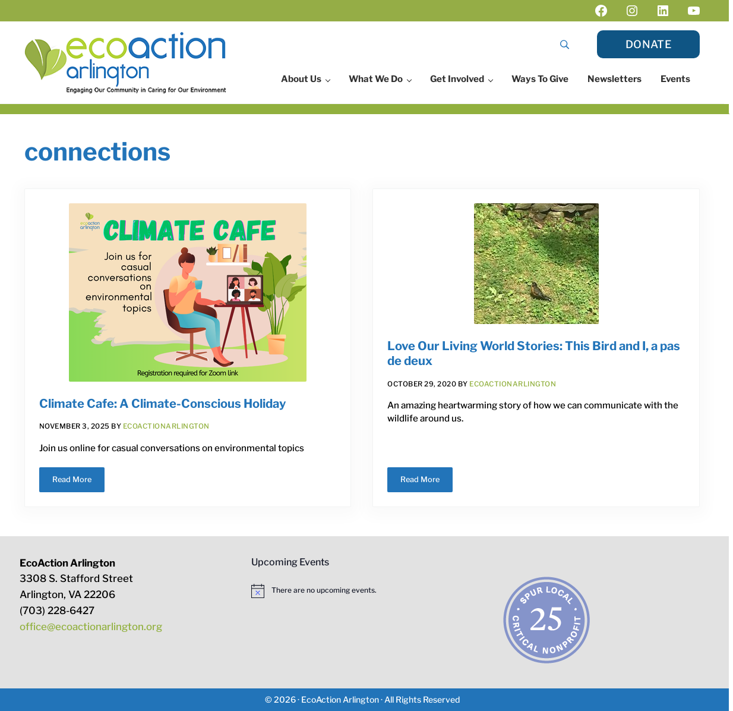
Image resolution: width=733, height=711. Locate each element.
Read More (78, 481)
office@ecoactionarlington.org (91, 627)
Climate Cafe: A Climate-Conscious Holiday (162, 403)
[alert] (362, 591)
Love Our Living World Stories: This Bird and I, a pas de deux (533, 353)
